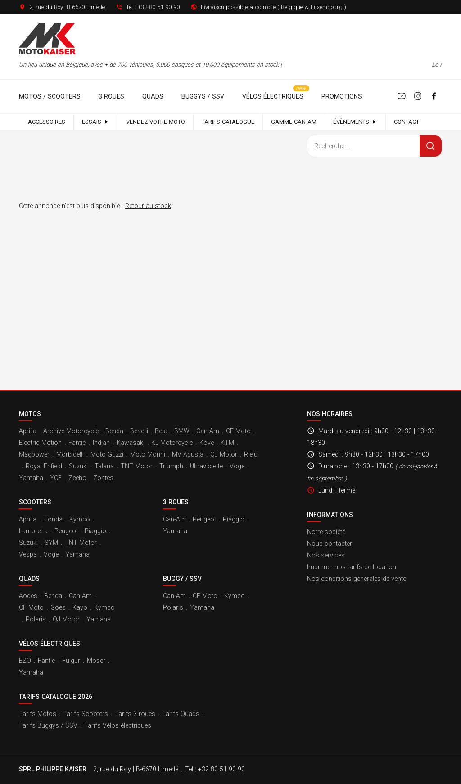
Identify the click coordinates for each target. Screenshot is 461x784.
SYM (51, 542)
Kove (206, 442)
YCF (56, 477)
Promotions (341, 96)
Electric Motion (40, 442)
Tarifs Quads (180, 713)
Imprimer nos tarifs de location (351, 567)
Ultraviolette (206, 466)
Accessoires (46, 121)
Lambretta (33, 531)
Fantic (77, 442)
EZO (25, 660)
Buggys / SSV (202, 96)
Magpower (34, 454)
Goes (58, 607)
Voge (237, 466)
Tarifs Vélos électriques (117, 725)
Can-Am (207, 431)
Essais (95, 121)
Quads (152, 96)
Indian (101, 442)
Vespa (28, 554)
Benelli (139, 431)
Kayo (79, 607)
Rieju (251, 454)
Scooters (35, 502)
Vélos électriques (272, 96)
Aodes (28, 595)
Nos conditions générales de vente (356, 578)
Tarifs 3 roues (135, 713)
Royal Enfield (44, 466)
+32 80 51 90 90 (159, 7)
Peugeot (66, 531)
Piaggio (95, 531)
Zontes (103, 477)
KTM (227, 442)
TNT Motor (137, 466)
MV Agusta (187, 454)
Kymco (79, 519)
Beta (161, 431)
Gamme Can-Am (293, 121)
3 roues (111, 96)
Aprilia (27, 431)
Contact (406, 121)
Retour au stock (148, 205)
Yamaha (31, 477)
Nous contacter (329, 543)
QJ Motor (223, 454)
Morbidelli (70, 454)
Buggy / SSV (182, 578)
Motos (30, 413)
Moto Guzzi (106, 454)
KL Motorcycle (172, 442)
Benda (114, 431)
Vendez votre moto (155, 121)
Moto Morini (147, 454)
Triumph (171, 466)
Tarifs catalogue (228, 121)
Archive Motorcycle (71, 431)
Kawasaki (131, 442)
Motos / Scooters (50, 96)
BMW (182, 431)
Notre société (326, 531)
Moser (96, 660)
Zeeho (77, 477)
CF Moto (238, 431)
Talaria (104, 466)
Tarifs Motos (37, 713)
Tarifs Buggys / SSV (48, 725)
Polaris (36, 619)
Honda (53, 519)
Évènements (355, 121)
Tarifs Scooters (85, 713)
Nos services (326, 555)
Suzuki (78, 466)
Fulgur (71, 660)
